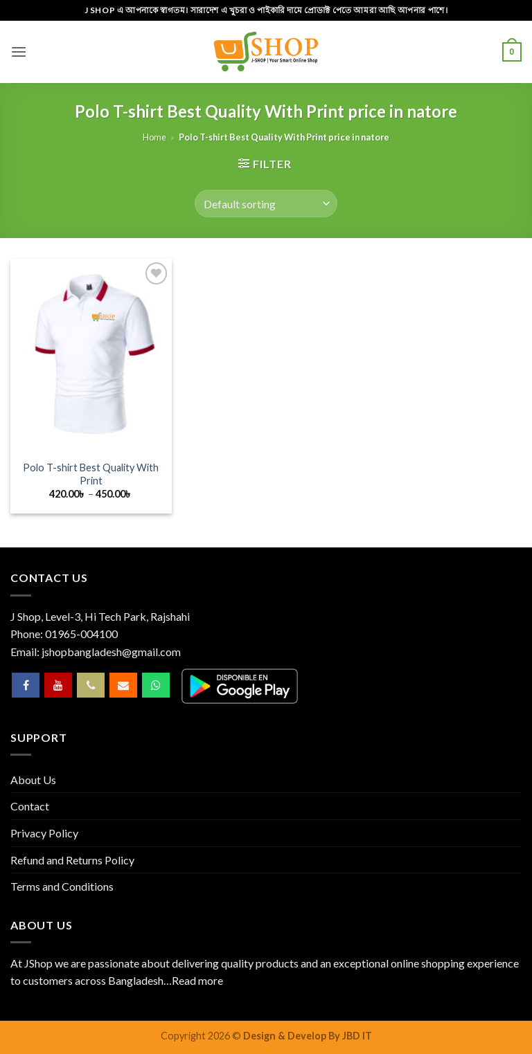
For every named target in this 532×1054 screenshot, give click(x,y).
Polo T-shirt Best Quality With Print (91, 474)
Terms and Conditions (62, 886)
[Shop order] (266, 203)
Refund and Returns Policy (72, 859)
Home (154, 137)
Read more (197, 980)
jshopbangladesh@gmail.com (111, 651)
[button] (18, 52)
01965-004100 (81, 633)
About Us (33, 779)
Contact (29, 805)
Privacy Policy (44, 832)
